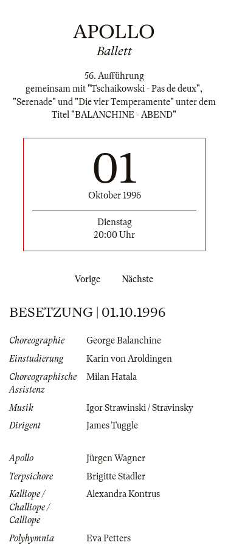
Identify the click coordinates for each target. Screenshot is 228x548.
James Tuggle (112, 425)
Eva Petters (108, 538)
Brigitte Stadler (115, 476)
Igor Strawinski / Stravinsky (139, 408)
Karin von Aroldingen (129, 359)
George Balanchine (123, 340)
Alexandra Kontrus (123, 494)
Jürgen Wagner (115, 458)
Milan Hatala (111, 377)
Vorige (85, 279)
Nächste (140, 279)
